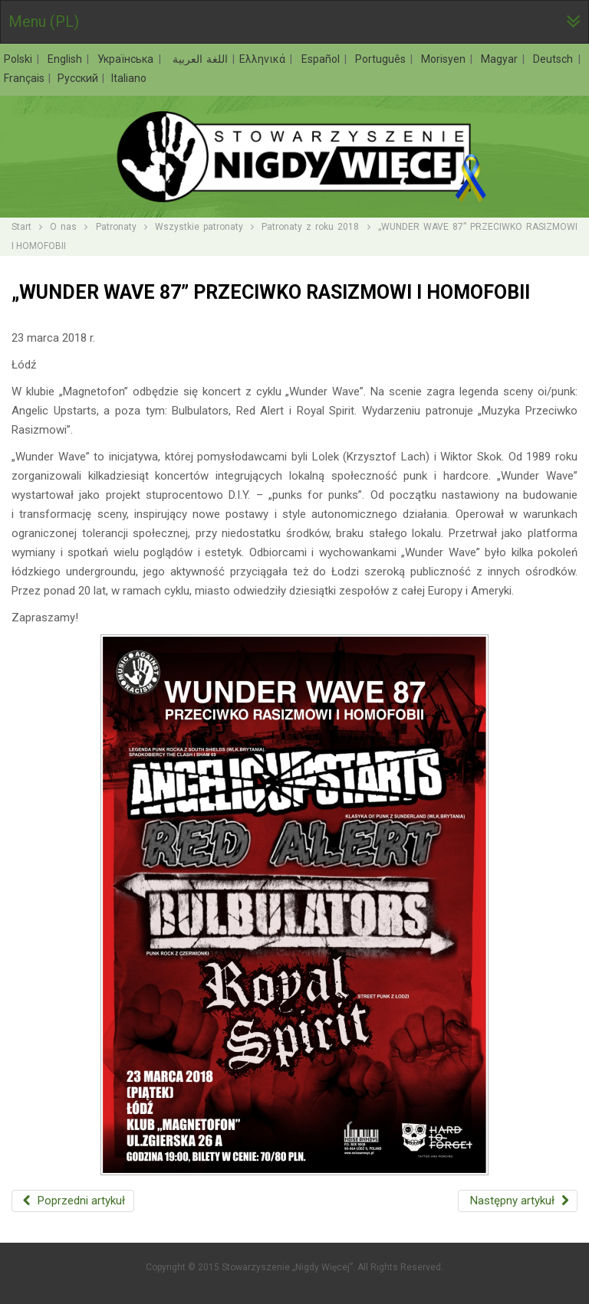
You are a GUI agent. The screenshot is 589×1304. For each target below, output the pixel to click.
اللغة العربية (198, 59)
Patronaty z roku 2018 (310, 226)
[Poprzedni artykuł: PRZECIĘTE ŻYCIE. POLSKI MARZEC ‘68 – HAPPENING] (73, 1201)
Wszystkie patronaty (199, 226)
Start (21, 226)
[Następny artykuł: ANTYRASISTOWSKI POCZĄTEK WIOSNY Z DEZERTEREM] (517, 1201)
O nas (63, 226)
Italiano (128, 78)
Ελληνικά (264, 59)
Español (322, 59)
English (67, 59)
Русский (79, 78)
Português (382, 59)
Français (25, 78)
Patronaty (116, 226)
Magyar (501, 59)
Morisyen (445, 59)
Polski (20, 59)
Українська (127, 59)
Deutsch (555, 59)
